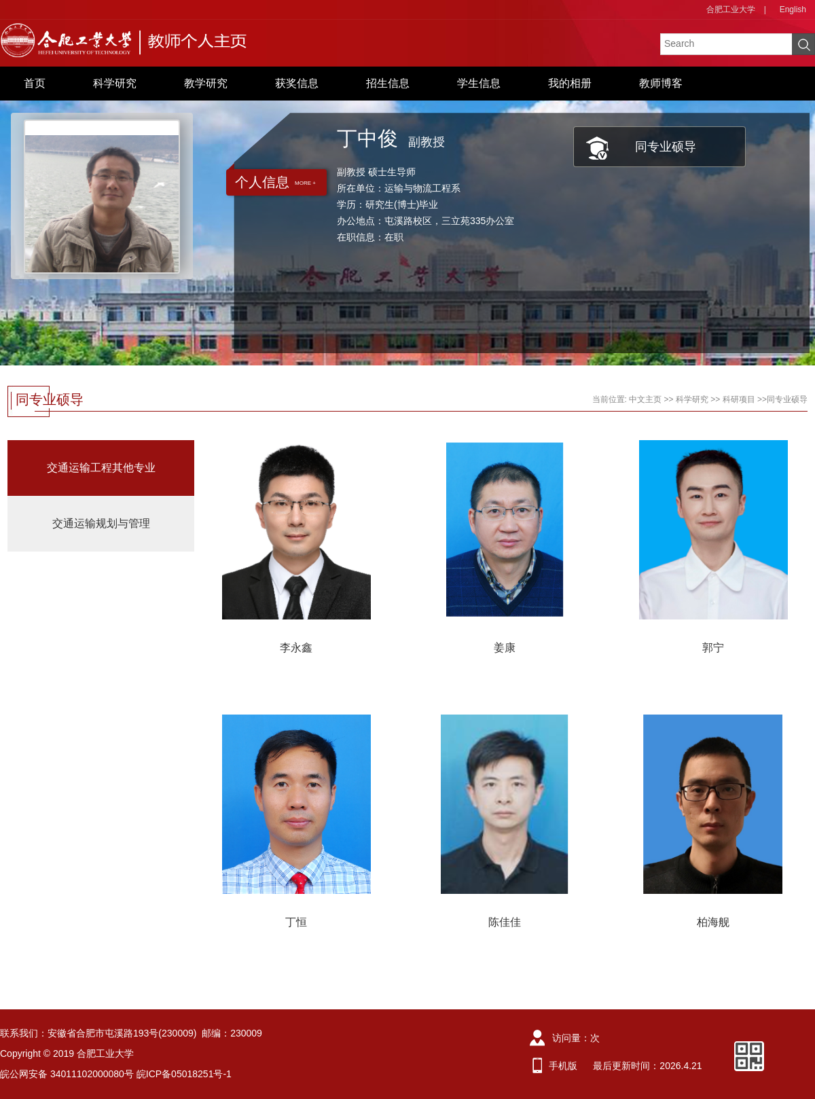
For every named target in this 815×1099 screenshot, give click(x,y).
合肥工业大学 (730, 9)
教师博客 (661, 83)
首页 (35, 83)
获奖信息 (297, 83)
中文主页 (645, 399)
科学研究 (115, 83)
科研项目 (739, 399)
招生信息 (388, 83)
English (793, 9)
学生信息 (479, 83)
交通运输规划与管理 (101, 523)
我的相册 (570, 83)
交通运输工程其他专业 (101, 467)
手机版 (563, 1065)
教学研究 (206, 83)
